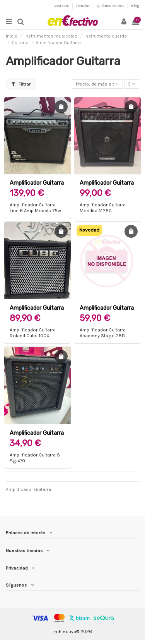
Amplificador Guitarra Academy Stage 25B (107, 311)
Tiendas (83, 5)
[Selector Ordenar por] (97, 84)
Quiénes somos (111, 5)
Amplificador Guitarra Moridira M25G (107, 186)
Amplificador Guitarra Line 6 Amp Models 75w (35, 207)
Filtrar (21, 84)
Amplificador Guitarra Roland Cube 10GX (37, 311)
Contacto (62, 5)
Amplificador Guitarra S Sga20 (37, 436)
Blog (135, 5)
